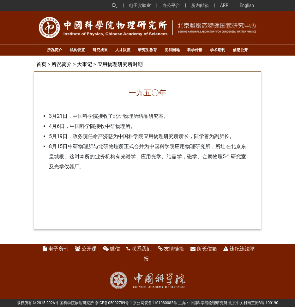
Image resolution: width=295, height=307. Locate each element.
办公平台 (171, 5)
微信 (115, 249)
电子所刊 (58, 249)
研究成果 (100, 50)
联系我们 (141, 249)
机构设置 (77, 50)
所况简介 (54, 50)
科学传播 (194, 50)
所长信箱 (207, 249)
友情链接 (174, 249)
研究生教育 (147, 50)
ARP (224, 5)
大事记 (84, 64)
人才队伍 (122, 50)
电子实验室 (140, 5)
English (247, 5)
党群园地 (172, 50)
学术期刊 (217, 50)
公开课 (89, 249)
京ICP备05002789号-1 (113, 303)
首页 (41, 64)
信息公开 (240, 50)
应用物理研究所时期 (120, 64)
